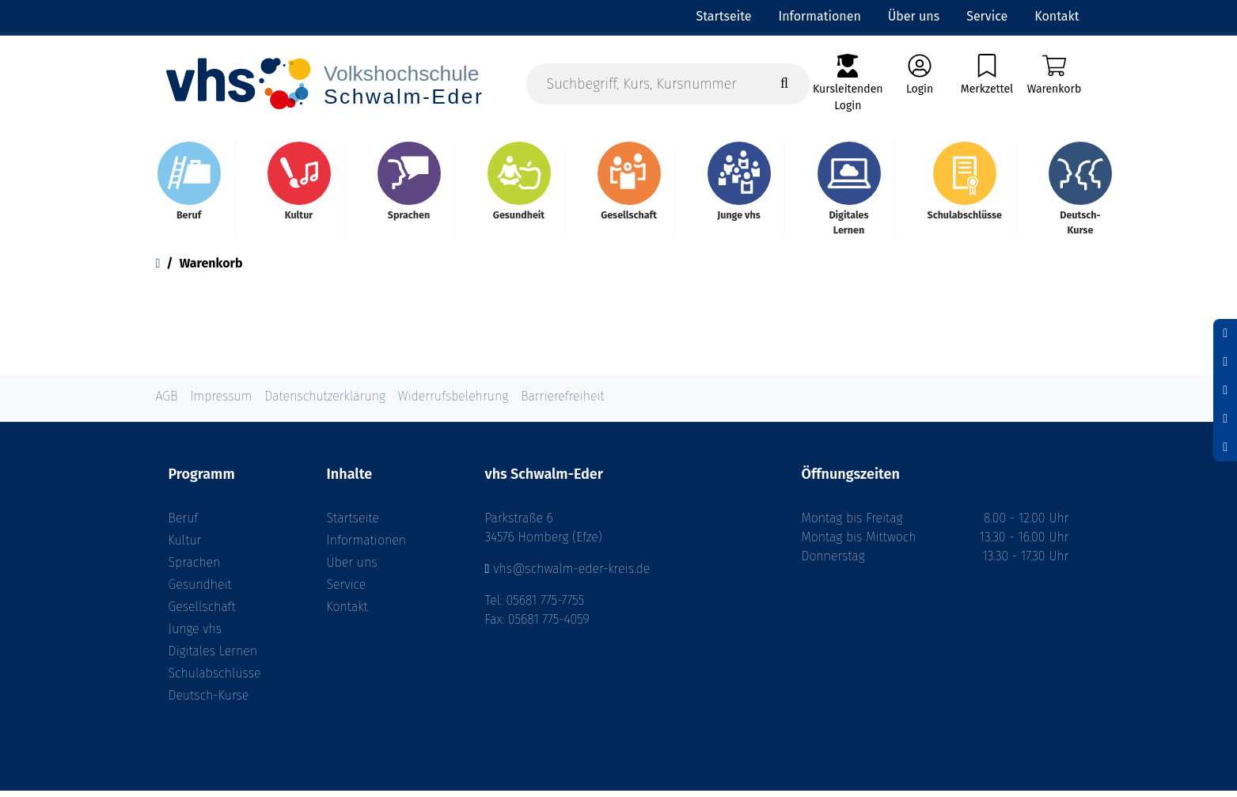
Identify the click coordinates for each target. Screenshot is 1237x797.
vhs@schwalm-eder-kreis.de (571, 575)
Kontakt (347, 613)
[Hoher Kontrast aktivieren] (1225, 418)
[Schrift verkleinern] (1225, 333)
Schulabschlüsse (215, 679)
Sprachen (195, 568)
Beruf (184, 524)
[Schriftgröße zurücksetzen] (1225, 361)
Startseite (353, 524)
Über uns (352, 568)
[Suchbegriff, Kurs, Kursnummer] (668, 84)
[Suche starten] (784, 84)
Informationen (366, 546)
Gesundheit (200, 590)
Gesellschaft (202, 613)
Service (346, 590)
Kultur (185, 546)
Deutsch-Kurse (209, 701)
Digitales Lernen (213, 657)
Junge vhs (195, 635)
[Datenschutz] (1225, 447)
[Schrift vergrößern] (1225, 390)
